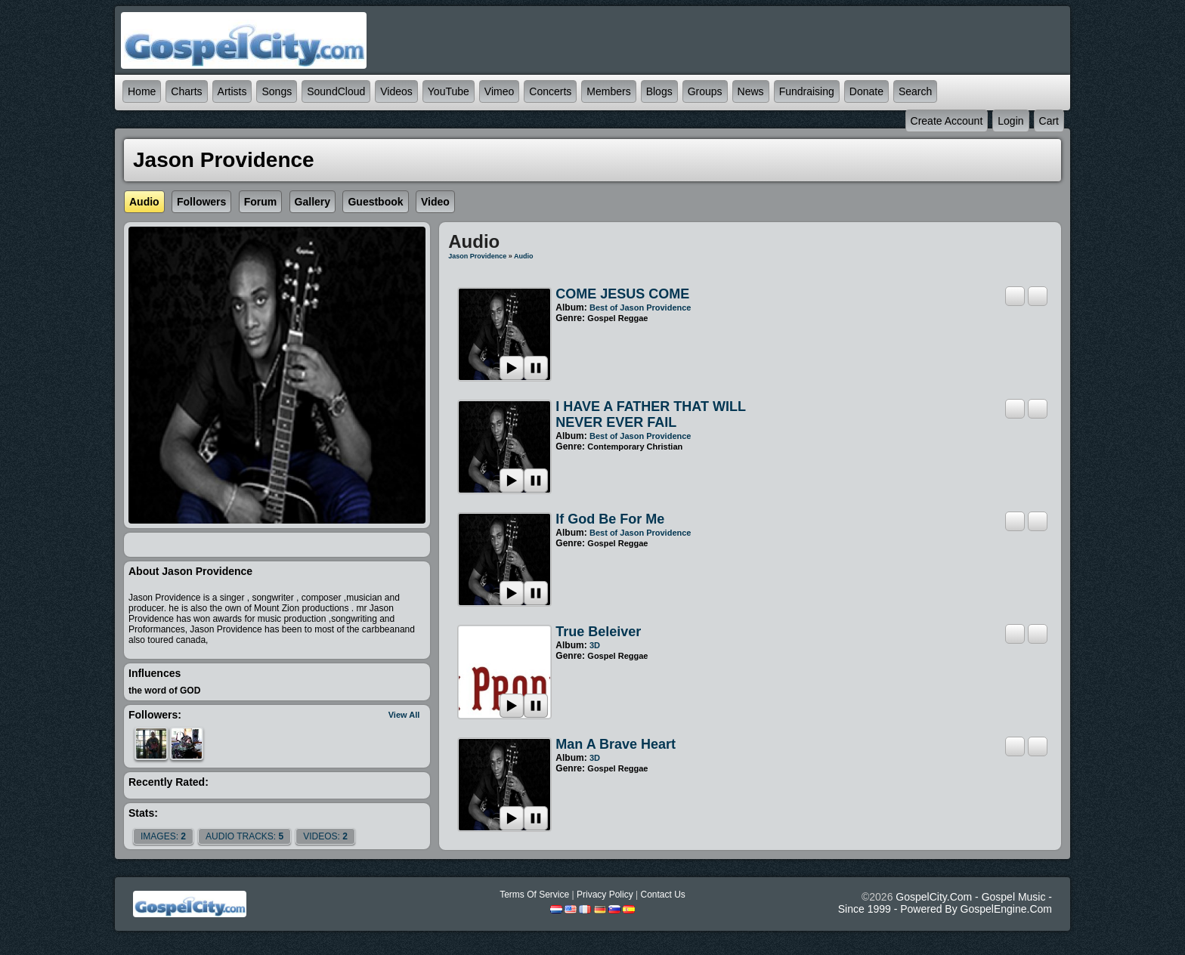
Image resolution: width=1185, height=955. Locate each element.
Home (142, 91)
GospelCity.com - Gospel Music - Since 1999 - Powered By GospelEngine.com (945, 903)
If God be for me (609, 519)
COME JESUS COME (622, 293)
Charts (186, 91)
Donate (866, 91)
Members (608, 91)
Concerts (550, 91)
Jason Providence (477, 256)
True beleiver (598, 631)
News (751, 91)
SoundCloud (336, 91)
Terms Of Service (534, 894)
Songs (276, 91)
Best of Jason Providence (640, 307)
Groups (705, 91)
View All (404, 714)
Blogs (659, 91)
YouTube (448, 91)
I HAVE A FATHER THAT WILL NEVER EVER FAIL (650, 414)
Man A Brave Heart (615, 744)
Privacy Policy (605, 894)
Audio (524, 256)
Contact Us (662, 894)
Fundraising (806, 91)
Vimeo (499, 91)
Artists (232, 91)
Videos (396, 91)
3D (594, 645)
